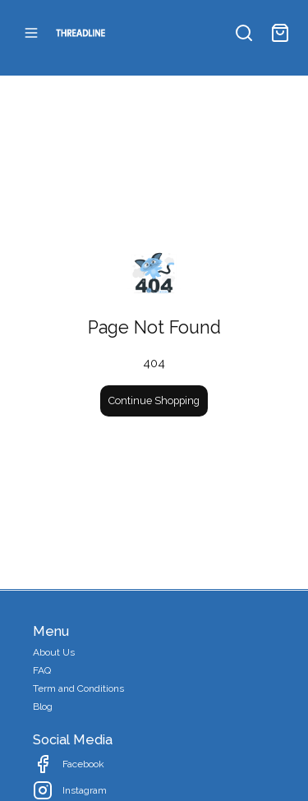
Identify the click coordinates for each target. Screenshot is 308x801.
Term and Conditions (78, 688)
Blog (43, 706)
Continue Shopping (154, 400)
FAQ (42, 670)
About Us (54, 652)
